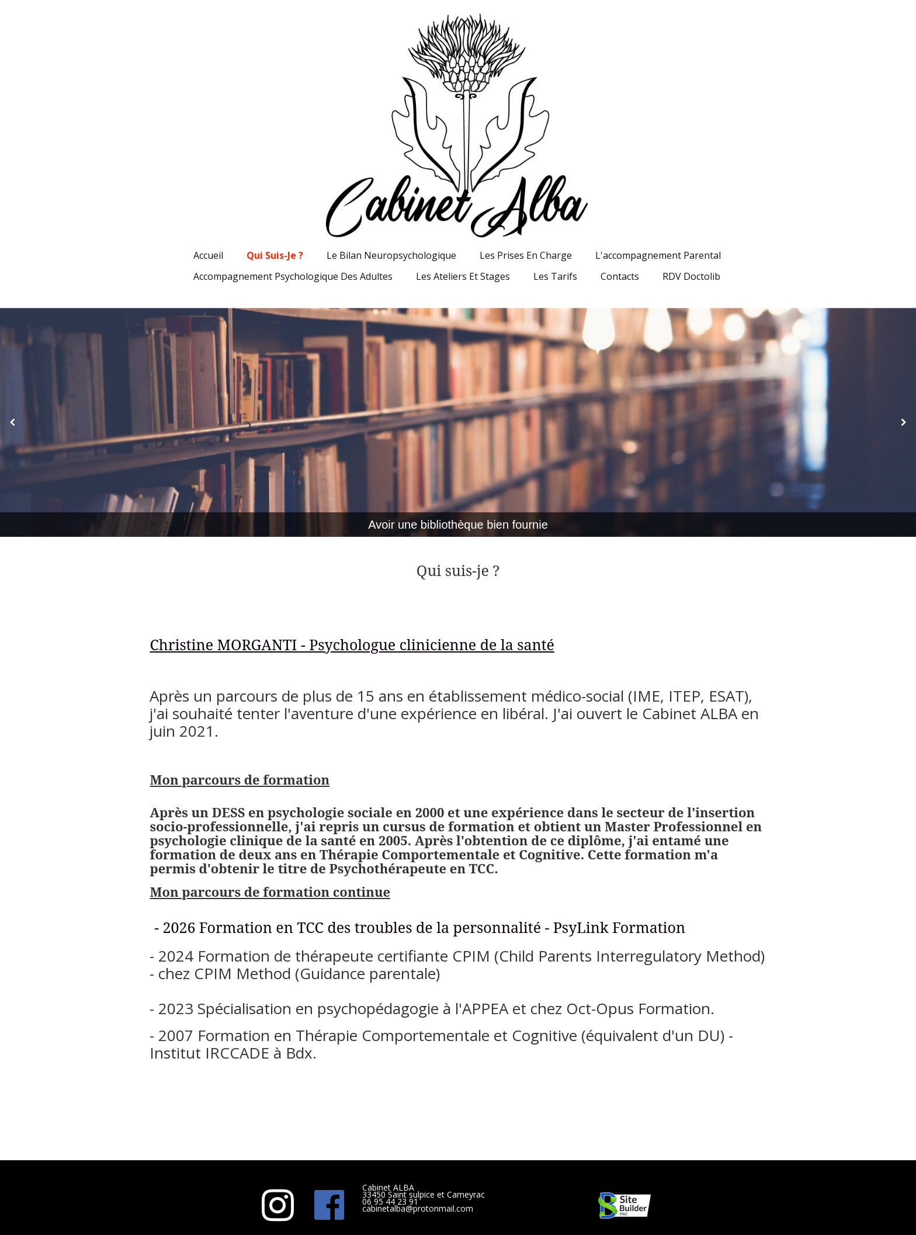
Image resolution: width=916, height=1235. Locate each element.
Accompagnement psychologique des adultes (293, 276)
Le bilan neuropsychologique (391, 255)
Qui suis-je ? (275, 255)
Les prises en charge (526, 255)
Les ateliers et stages (463, 276)
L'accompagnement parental (658, 255)
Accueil (208, 255)
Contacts (620, 276)
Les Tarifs (555, 276)
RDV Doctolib (691, 276)
